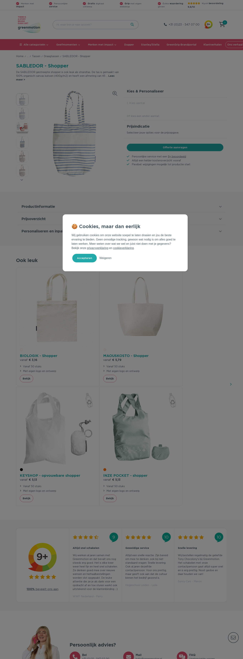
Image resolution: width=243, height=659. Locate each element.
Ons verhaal (184, 593)
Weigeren (105, 258)
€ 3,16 (28, 329)
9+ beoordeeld (177, 156)
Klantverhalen (213, 44)
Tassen (36, 56)
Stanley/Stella (150, 44)
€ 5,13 (134, 334)
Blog (179, 610)
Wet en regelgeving (82, 604)
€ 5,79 (81, 334)
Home (20, 56)
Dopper (129, 44)
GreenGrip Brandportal (181, 44)
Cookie (203, 655)
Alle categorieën (32, 44)
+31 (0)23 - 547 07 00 (184, 24)
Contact (74, 593)
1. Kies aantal (136, 103)
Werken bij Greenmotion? (192, 604)
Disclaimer (220, 655)
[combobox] (90, 24)
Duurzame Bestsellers (136, 604)
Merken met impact (100, 44)
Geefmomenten (66, 44)
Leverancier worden (135, 610)
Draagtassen (51, 56)
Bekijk (26, 352)
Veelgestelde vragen (82, 598)
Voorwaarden (169, 655)
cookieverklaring (123, 248)
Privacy (188, 655)
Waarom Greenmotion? (191, 598)
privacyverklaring (97, 248)
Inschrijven (192, 553)
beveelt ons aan (42, 442)
